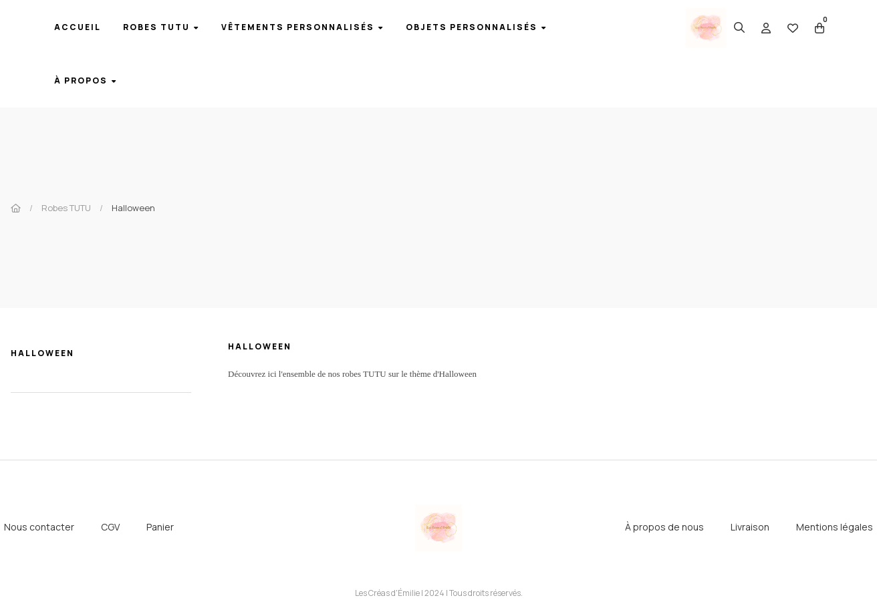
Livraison (750, 526)
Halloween (42, 353)
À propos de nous (664, 526)
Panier (160, 526)
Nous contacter (39, 526)
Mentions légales (834, 526)
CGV (110, 526)
